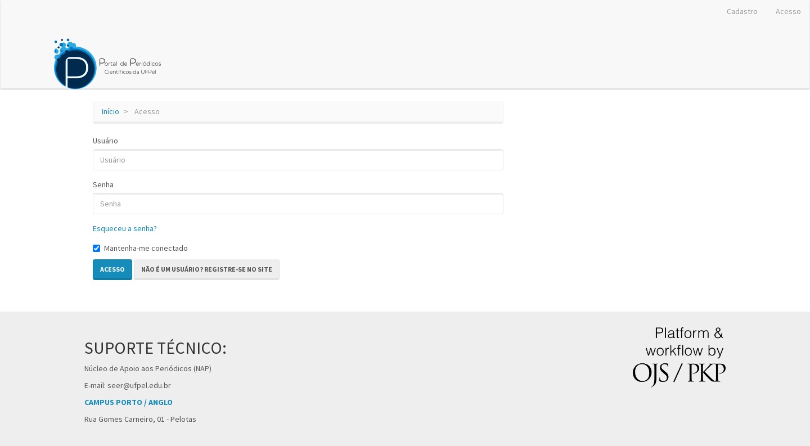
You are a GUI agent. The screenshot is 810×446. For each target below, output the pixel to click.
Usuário (105, 141)
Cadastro (742, 11)
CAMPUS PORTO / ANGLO (128, 402)
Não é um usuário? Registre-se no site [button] (206, 269)
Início (110, 111)
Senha (103, 184)
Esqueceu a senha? (125, 228)
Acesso (788, 11)
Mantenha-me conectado (140, 248)
